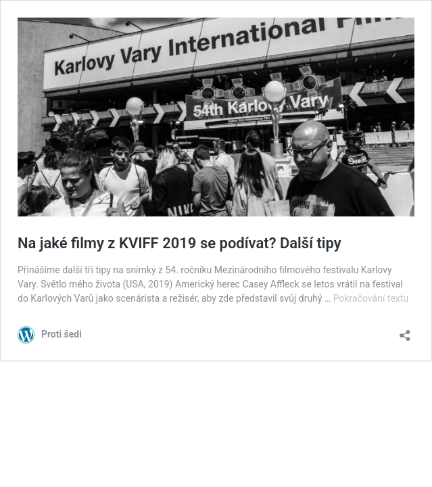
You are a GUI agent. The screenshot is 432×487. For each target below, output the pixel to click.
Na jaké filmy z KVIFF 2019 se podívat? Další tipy (179, 243)
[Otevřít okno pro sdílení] (404, 331)
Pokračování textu (370, 298)
